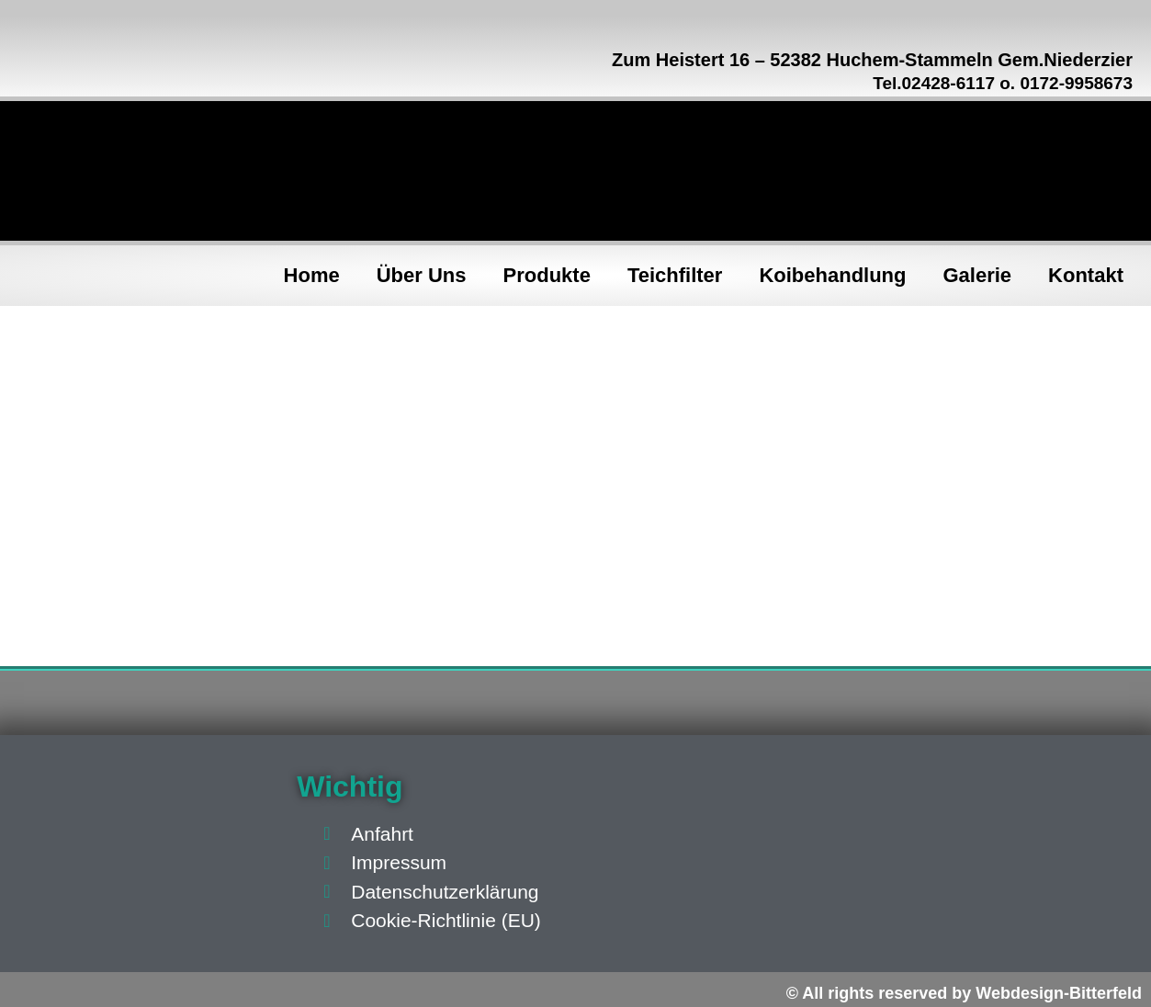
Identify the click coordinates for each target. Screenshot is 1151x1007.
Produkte (547, 275)
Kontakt (1085, 275)
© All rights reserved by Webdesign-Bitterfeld (964, 993)
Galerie (977, 275)
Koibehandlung (832, 275)
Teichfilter (675, 275)
